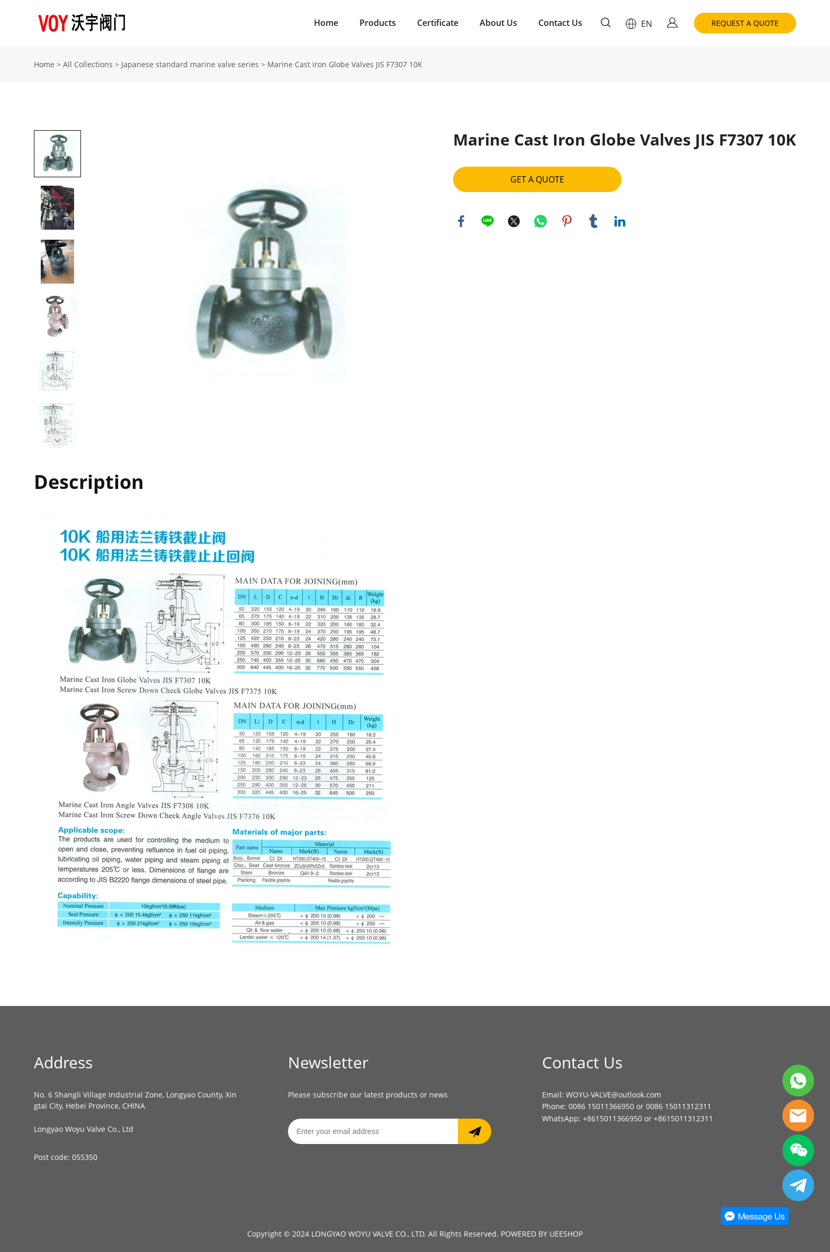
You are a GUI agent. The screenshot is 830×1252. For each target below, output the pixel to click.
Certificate (437, 23)
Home (326, 23)
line (487, 221)
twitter (514, 221)
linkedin (620, 221)
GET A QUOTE (537, 179)
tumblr (593, 221)
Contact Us (560, 23)
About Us (498, 23)
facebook (461, 221)
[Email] (373, 1131)
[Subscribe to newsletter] (474, 1131)
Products (377, 23)
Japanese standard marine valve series (190, 64)
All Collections (88, 64)
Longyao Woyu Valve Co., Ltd (83, 1129)
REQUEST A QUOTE (745, 23)
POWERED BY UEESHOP (542, 1234)
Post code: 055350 (65, 1157)
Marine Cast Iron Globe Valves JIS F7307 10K (344, 64)
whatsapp (540, 221)
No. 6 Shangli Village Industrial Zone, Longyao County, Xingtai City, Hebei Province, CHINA (135, 1100)
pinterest (567, 221)
